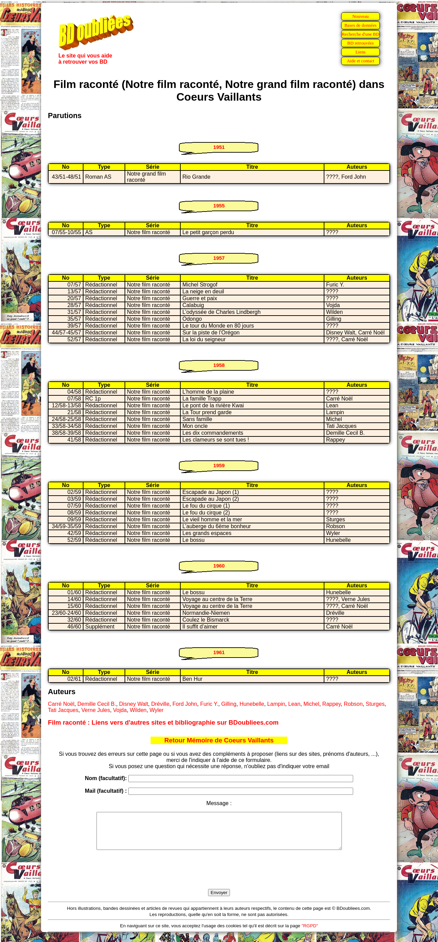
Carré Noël (61, 704)
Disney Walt (133, 704)
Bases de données (360, 25)
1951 (218, 147)
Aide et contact (360, 60)
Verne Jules (95, 710)
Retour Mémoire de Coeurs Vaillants (218, 740)
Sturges (375, 704)
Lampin (276, 704)
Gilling (228, 704)
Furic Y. (209, 704)
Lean (294, 704)
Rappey (331, 704)
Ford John (184, 704)
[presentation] (219, 877)
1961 (218, 652)
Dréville (160, 704)
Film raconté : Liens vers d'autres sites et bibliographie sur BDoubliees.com (163, 722)
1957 (218, 258)
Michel (311, 704)
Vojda (120, 710)
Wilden (138, 710)
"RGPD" (309, 932)
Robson (353, 704)
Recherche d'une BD (360, 34)
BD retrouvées (360, 43)
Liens (361, 51)
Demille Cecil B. (96, 704)
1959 (218, 465)
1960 (218, 566)
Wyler (157, 710)
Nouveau (360, 16)
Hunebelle (252, 704)
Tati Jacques (63, 710)
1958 (218, 365)
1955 (218, 205)
